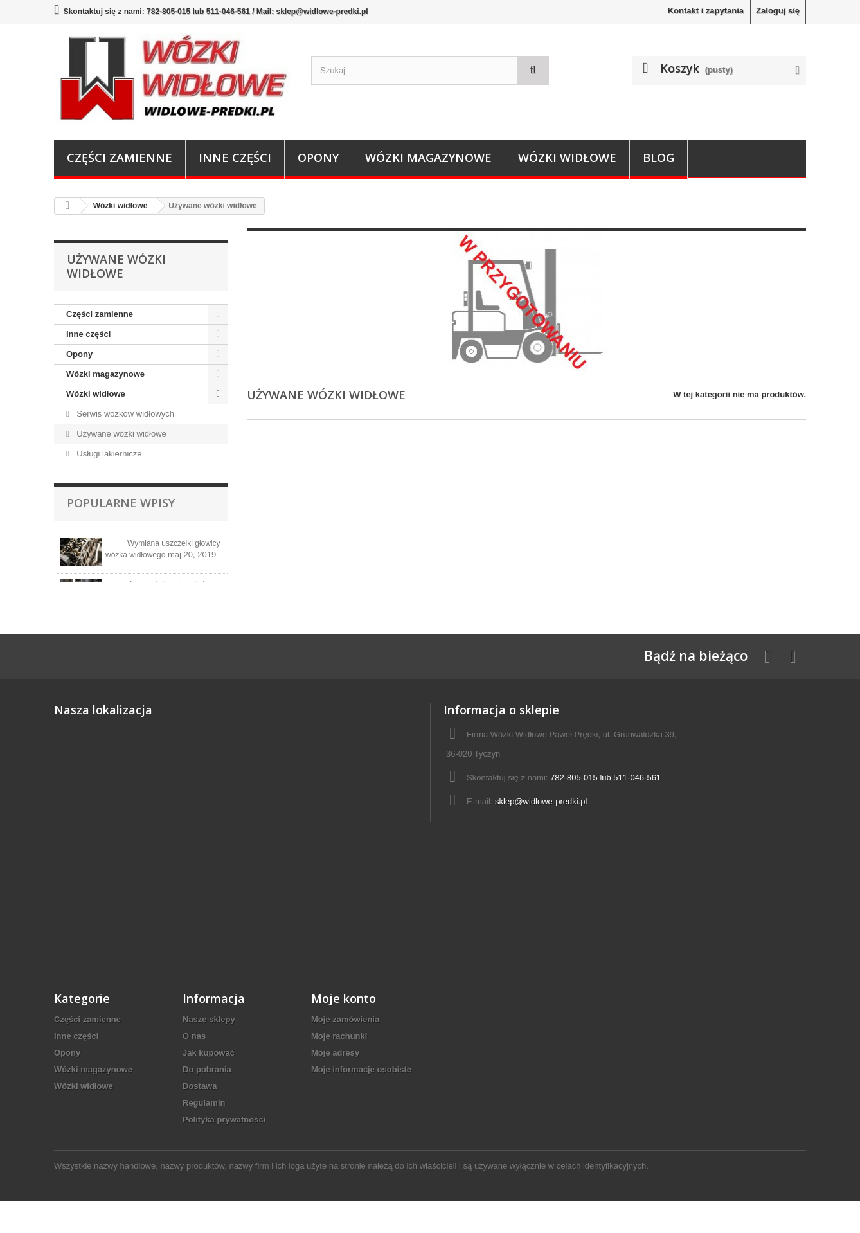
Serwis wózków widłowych (124, 414)
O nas (194, 1068)
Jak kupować (209, 1085)
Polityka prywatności (224, 1151)
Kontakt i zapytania (706, 10)
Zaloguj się (778, 10)
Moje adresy (335, 1085)
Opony (318, 157)
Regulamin (204, 1135)
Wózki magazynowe (428, 157)
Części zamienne (119, 157)
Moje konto (343, 1030)
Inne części (235, 157)
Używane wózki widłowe (120, 433)
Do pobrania (207, 1101)
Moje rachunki (339, 1068)
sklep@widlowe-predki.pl (541, 833)
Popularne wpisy (121, 502)
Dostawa (200, 1118)
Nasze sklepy (209, 1051)
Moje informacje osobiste (361, 1101)
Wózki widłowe (567, 157)
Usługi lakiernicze (108, 453)
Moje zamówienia (345, 1051)
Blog (658, 157)
